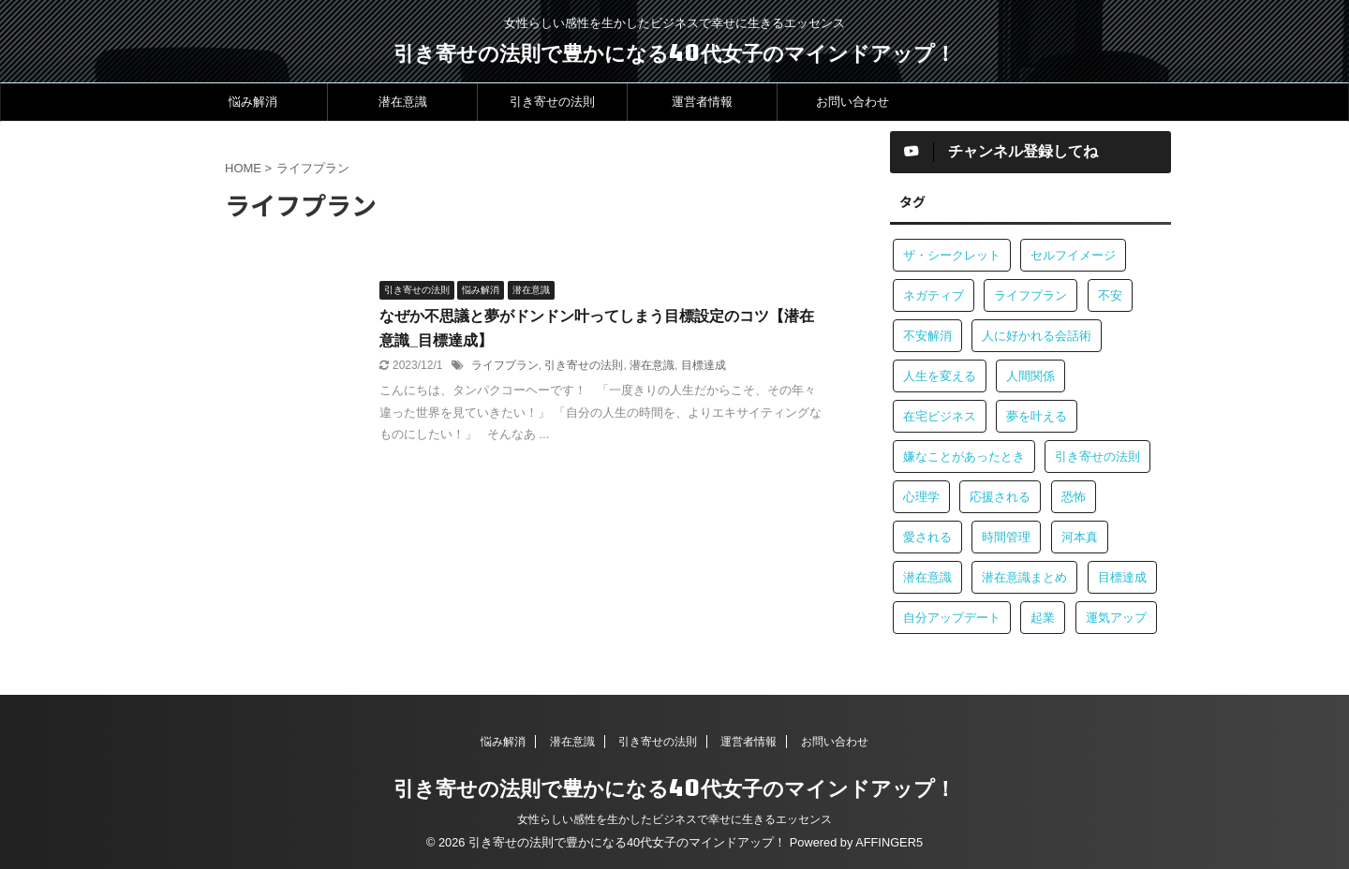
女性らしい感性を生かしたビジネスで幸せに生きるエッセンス (674, 819)
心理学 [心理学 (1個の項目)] (921, 497)
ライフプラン (505, 365)
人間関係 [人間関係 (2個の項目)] (1030, 376)
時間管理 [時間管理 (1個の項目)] (1006, 537)
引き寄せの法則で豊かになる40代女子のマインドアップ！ (674, 52)
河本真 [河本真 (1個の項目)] (1079, 537)
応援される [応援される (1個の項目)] (1000, 497)
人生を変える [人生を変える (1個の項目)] (939, 376)
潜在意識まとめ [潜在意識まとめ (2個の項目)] (1024, 577)
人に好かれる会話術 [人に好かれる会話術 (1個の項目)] (1036, 336)
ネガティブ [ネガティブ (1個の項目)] (933, 295)
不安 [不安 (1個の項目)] (1110, 295)
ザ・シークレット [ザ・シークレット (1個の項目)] (952, 255)
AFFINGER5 (889, 842)
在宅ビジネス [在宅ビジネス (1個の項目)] (939, 416)
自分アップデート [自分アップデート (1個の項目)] (952, 618)
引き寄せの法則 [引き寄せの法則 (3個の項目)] (1097, 456)
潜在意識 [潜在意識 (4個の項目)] (927, 577)
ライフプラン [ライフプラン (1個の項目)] (1030, 295)
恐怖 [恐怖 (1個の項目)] (1073, 497)
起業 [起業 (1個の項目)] (1042, 618)
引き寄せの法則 (552, 102)
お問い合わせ (852, 102)
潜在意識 (402, 102)
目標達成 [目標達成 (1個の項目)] (1122, 577)
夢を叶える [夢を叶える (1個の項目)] (1036, 416)
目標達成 (703, 365)
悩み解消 (253, 102)
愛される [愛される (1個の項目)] (927, 537)
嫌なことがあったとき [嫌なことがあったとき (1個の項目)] (964, 456)
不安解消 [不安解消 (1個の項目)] (927, 336)
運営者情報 (702, 102)
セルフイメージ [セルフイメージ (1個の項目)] (1073, 255)
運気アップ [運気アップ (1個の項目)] (1116, 618)
